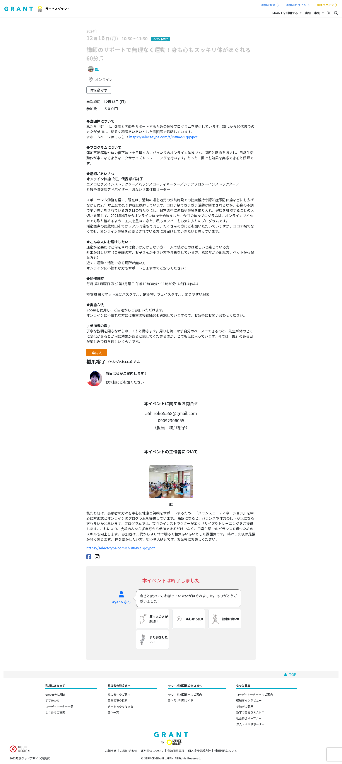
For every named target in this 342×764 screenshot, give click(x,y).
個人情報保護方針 (199, 750)
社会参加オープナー (249, 718)
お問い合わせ (128, 750)
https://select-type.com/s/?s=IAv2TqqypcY (163, 136)
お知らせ (110, 750)
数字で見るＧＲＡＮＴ (250, 712)
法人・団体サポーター (250, 724)
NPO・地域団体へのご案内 (185, 694)
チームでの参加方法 (120, 706)
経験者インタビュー (249, 700)
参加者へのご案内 (119, 694)
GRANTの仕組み (55, 694)
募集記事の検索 (118, 700)
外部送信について (225, 750)
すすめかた (52, 700)
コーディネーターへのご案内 (254, 694)
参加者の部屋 (244, 706)
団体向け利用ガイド (180, 700)
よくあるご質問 (55, 712)
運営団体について (152, 750)
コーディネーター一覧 (59, 706)
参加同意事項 (175, 750)
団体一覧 (113, 712)
